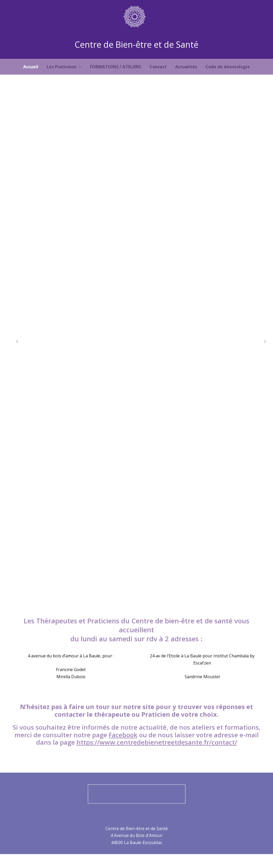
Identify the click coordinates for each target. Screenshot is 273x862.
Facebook (123, 734)
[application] (79, 67)
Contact (158, 67)
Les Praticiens (64, 67)
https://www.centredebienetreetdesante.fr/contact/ (156, 742)
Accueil (30, 67)
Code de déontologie (227, 67)
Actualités (186, 67)
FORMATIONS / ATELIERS (115, 67)
